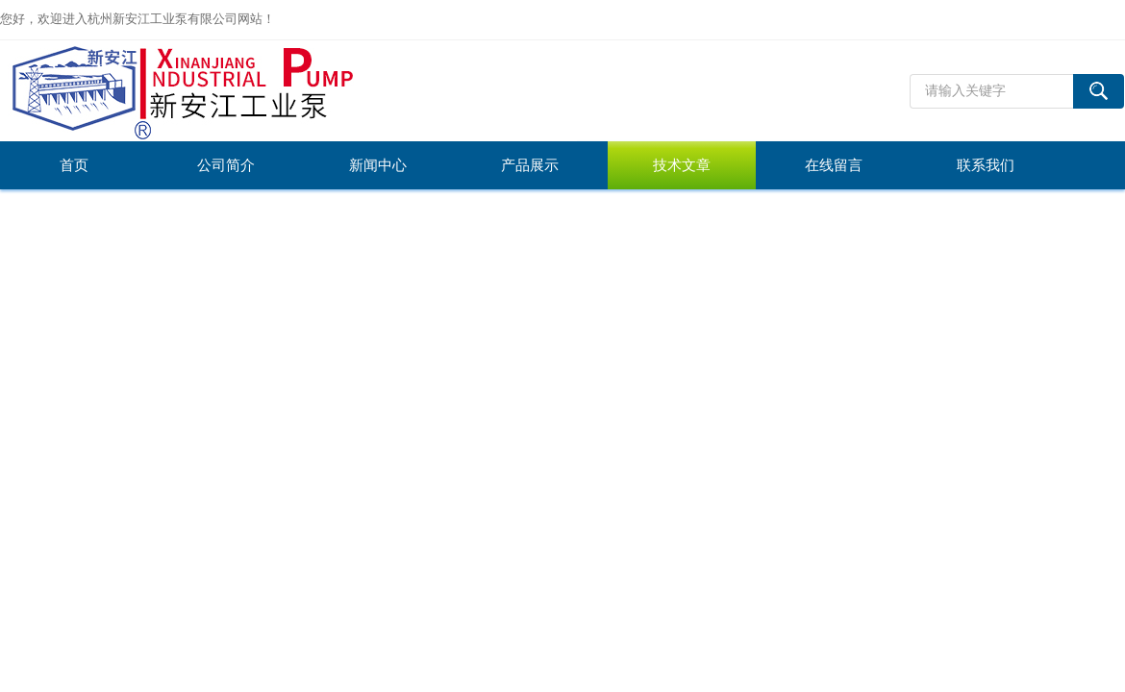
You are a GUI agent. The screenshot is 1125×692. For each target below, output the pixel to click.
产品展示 (530, 165)
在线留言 (833, 165)
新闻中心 (378, 165)
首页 (74, 165)
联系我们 (985, 165)
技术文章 (682, 165)
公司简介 (226, 165)
